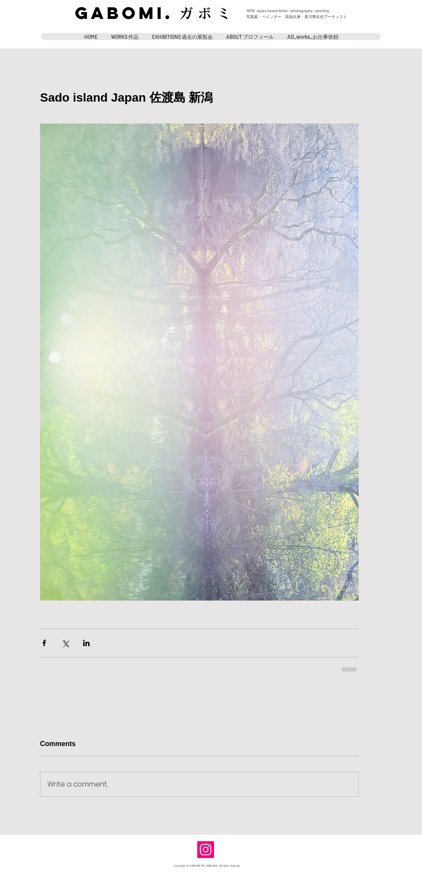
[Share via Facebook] (44, 643)
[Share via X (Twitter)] (65, 643)
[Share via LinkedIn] (86, 643)
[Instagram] (205, 849)
